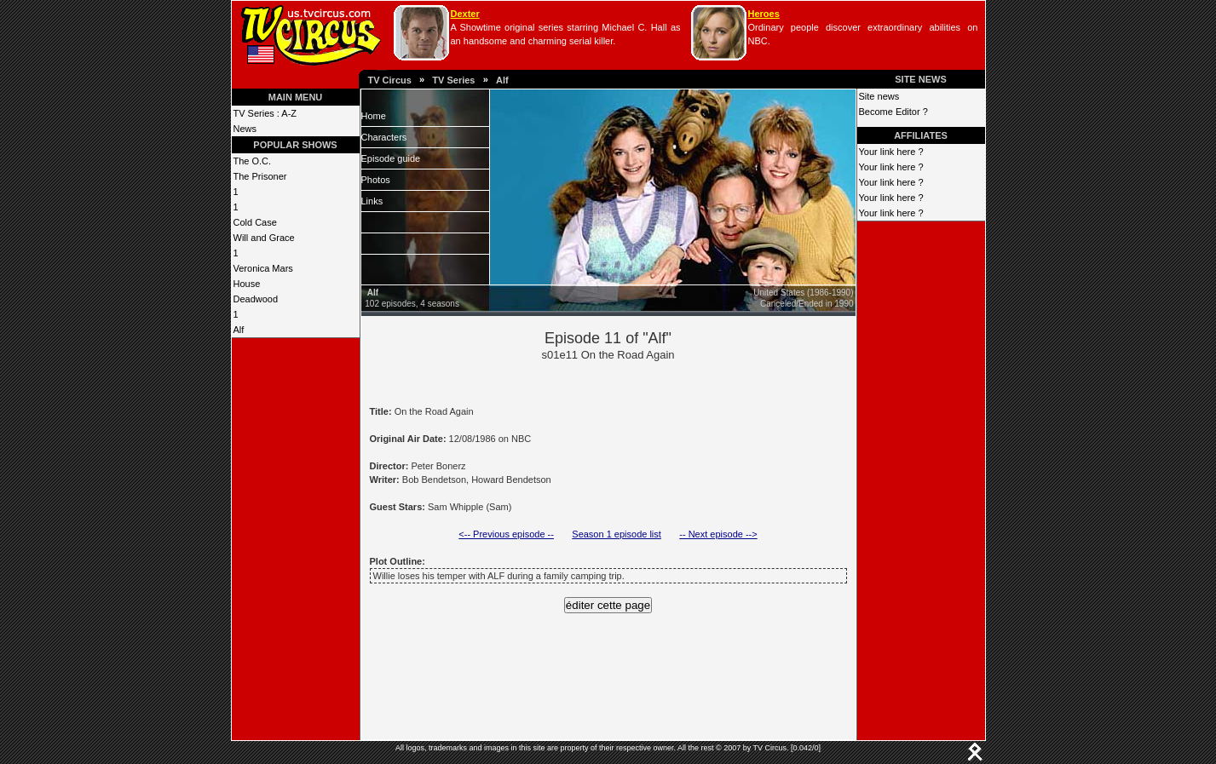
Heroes (764, 14)
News (245, 129)
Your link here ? (891, 151)
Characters (384, 137)
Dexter (465, 14)
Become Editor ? (893, 111)
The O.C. (252, 161)
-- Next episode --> (718, 534)
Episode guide (391, 158)
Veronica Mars (263, 268)
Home (373, 116)
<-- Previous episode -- (506, 534)
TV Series (453, 80)
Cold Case (255, 222)
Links (372, 201)
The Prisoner (260, 176)
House (247, 284)
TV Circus (390, 80)
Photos (375, 180)
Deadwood (256, 299)
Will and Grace (264, 238)
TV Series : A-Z (265, 113)
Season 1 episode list (616, 534)
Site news (879, 96)
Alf (502, 80)
